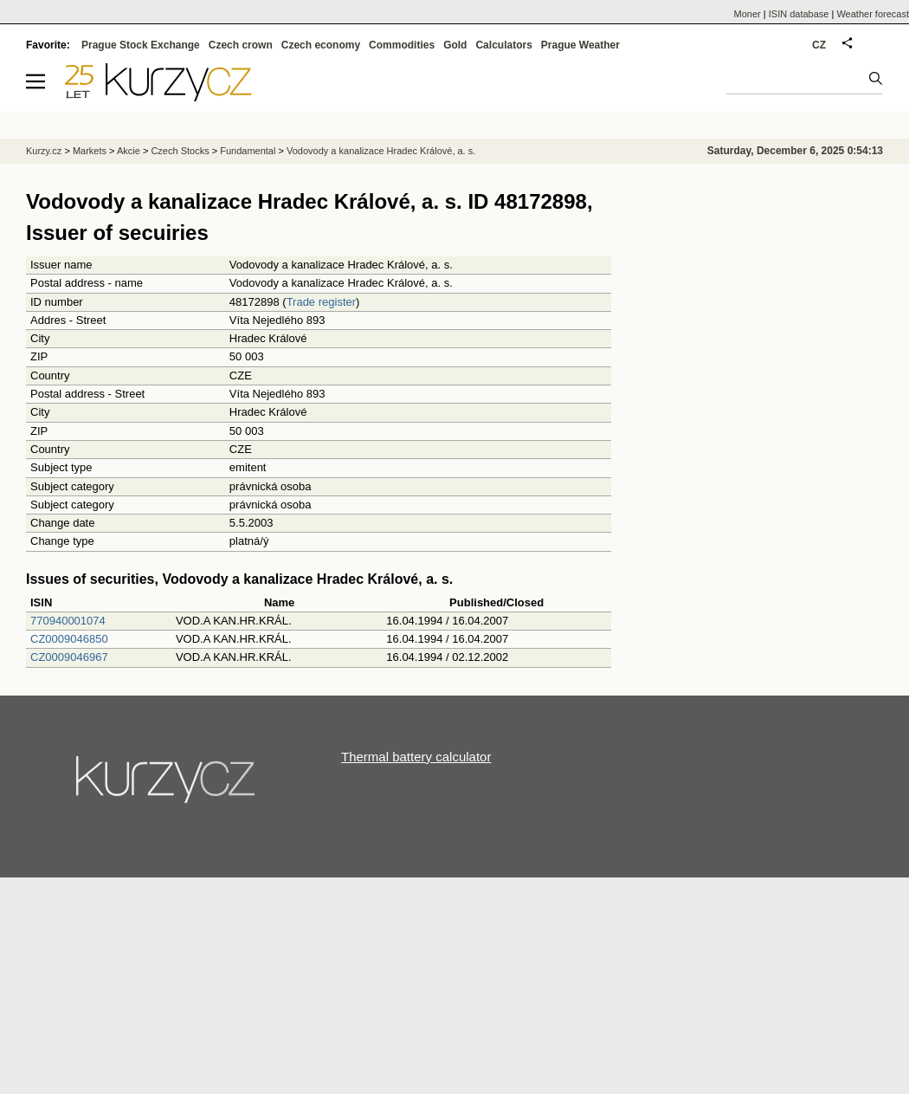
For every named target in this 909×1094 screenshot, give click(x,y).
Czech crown (241, 45)
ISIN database (799, 14)
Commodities (402, 45)
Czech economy (320, 45)
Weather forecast (872, 14)
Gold (455, 45)
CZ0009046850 (69, 638)
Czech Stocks (180, 151)
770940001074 (68, 620)
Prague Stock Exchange (140, 45)
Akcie (128, 151)
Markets (89, 151)
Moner (747, 14)
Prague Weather (580, 45)
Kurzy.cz (43, 151)
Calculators (503, 45)
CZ (819, 45)
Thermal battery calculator (416, 756)
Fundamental (247, 151)
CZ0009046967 (69, 657)
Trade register (321, 301)
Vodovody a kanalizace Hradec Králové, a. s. (381, 151)
